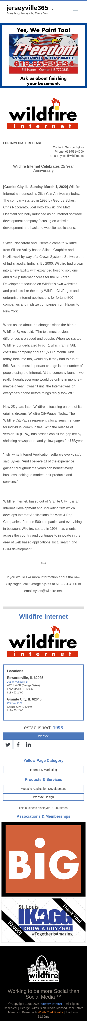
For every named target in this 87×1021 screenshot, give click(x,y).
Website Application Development (43, 788)
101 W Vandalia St (17, 681)
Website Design (43, 797)
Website (43, 736)
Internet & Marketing (43, 769)
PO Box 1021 (14, 703)
